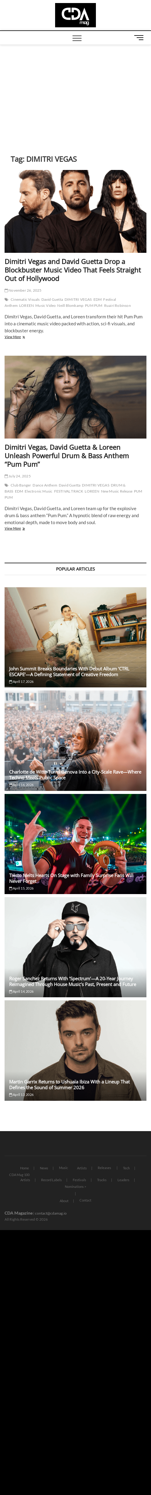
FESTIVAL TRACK (68, 491)
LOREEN (26, 305)
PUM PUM (93, 305)
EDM (97, 299)
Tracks (102, 1180)
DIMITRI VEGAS (78, 299)
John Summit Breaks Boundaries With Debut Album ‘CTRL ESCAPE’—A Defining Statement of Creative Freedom (69, 671)
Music (63, 1168)
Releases (104, 1168)
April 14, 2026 (21, 991)
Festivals (79, 1180)
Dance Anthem (45, 485)
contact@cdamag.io (51, 1213)
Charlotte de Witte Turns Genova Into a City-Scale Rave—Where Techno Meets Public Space (75, 775)
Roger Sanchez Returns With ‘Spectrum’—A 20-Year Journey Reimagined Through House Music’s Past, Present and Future (72, 981)
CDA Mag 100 (19, 1175)
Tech (126, 1168)
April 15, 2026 (21, 888)
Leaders (123, 1180)
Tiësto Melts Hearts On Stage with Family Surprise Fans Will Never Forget (71, 878)
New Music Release (116, 491)
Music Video (45, 305)
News (44, 1168)
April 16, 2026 (21, 785)
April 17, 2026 (21, 681)
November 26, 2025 (23, 290)
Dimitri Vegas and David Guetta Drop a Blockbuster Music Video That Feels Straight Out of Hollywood (73, 270)
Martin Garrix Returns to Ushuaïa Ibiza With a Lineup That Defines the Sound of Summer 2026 (69, 1084)
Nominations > (75, 1186)
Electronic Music (38, 491)
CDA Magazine (19, 1212)
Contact (85, 1200)
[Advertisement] (75, 90)
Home (24, 1168)
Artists (82, 1168)
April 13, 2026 (21, 1095)
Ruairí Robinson (117, 305)
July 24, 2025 (18, 476)
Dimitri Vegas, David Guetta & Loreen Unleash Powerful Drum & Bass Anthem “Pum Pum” (67, 455)
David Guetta (52, 299)
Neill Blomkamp (70, 305)
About (64, 1201)
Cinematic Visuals (25, 299)
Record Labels (51, 1180)
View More (21, 337)
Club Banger (21, 485)
